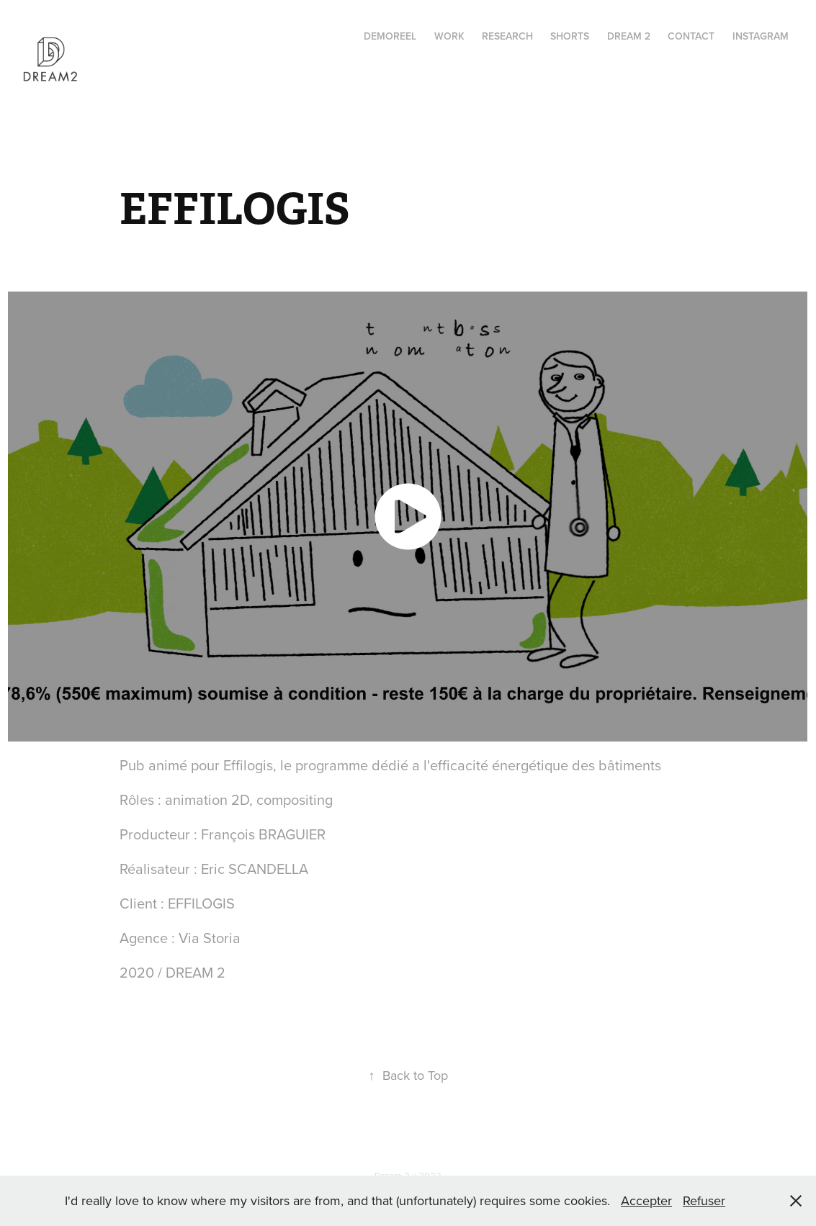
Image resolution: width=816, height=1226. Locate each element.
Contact (691, 36)
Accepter (646, 1200)
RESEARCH (507, 36)
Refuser (704, 1200)
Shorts (569, 36)
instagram (760, 36)
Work (449, 36)
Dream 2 (628, 36)
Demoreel (390, 36)
